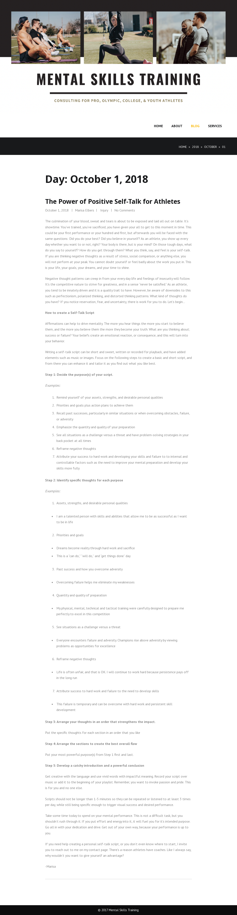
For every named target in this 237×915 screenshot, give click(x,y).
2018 (195, 147)
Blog (195, 126)
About (176, 126)
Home (158, 126)
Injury (104, 210)
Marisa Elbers (84, 210)
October (210, 147)
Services (215, 126)
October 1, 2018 (57, 210)
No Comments (124, 210)
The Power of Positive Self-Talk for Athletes (112, 201)
